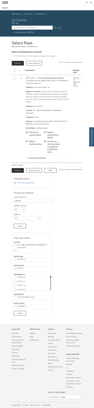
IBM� (5, 2)
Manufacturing (53, 360)
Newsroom (16, 356)
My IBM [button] (87, 3)
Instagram (70, 371)
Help (16, 23)
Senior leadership (18, 365)
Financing (15, 349)
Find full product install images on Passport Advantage (35, 56)
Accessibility (46, 405)
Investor (15, 353)
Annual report (17, 337)
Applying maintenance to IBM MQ (53, 134)
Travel (50, 370)
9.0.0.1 (20, 281)
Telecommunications (55, 367)
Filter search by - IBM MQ (24, 32)
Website (33, 333)
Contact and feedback (92, 137)
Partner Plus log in (73, 346)
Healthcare (52, 350)
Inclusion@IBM (17, 346)
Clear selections (34, 63)
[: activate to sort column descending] (21, 71)
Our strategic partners (74, 333)
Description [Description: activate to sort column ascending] (30, 70)
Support (5, 8)
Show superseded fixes (37, 158)
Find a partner (71, 337)
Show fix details (64, 62)
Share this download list (26, 183)
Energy (50, 343)
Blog (31, 337)
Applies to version (20, 206)
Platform (17, 214)
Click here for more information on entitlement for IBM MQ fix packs (53, 146)
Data (19, 268)
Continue (17, 63)
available (21, 306)
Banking (51, 337)
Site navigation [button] (91, 3)
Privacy (25, 405)
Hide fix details (77, 62)
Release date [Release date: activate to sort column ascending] (76, 71)
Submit (19, 226)
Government (52, 347)
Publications (34, 340)
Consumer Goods (54, 340)
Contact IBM (16, 405)
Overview (15, 333)
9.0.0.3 (20, 290)
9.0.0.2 (20, 285)
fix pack (20, 259)
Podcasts (69, 387)
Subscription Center (73, 378)
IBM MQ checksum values (35, 142)
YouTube (69, 374)
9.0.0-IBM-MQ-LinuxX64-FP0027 (51, 78)
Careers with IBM (18, 369)
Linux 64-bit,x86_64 (25, 297)
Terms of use (35, 405)
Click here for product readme (35, 133)
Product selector (20, 197)
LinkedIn (69, 364)
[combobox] (20, 209)
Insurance (51, 353)
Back (50, 170)
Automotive (52, 333)
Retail (50, 363)
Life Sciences (53, 357)
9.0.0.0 (20, 277)
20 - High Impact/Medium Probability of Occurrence (32, 246)
